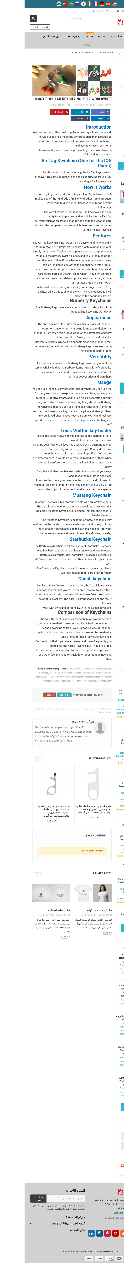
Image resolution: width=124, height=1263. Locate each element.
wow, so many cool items (99, 799)
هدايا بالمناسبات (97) (107, 145)
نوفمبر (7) (105, 556)
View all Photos (105, 449)
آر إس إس (99, 1233)
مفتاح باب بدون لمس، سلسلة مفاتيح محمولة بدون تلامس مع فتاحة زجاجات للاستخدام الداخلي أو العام (69, 809)
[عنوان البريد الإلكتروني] (41, 1198)
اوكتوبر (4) (105, 560)
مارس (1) (105, 487)
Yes (40, 695)
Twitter (56, 112)
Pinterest (34, 112)
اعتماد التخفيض (14, 1199)
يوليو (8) (106, 581)
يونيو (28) (105, 585)
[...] (78, 1203)
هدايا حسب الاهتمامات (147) (106, 154)
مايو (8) (106, 526)
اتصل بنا (75, 11)
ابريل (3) (106, 530)
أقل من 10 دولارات (36, 708)
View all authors (105, 1107)
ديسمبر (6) (105, 552)
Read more (111, 262)
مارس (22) (105, 594)
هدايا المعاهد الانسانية (35, 910)
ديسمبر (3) (105, 509)
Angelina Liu (99, 1018)
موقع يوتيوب (91, 1233)
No (25, 695)
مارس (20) (105, 534)
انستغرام (75, 1233)
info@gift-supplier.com (91, 1218)
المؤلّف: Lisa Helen (57, 722)
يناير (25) (106, 602)
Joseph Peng (99, 1049)
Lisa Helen (99, 956)
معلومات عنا (88, 11)
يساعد (66, 11)
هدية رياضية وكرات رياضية (105, 1146)
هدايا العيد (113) (105, 117)
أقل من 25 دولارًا (18, 708)
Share (76, 112)
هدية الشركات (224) (107, 109)
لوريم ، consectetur (106, 1136)
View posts (99, 971)
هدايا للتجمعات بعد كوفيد (75, 910)
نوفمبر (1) (105, 513)
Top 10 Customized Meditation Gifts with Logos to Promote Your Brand (107, 215)
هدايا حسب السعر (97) (108, 135)
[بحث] (33, 18)
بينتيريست (83, 1233)
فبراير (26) (105, 598)
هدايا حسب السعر (54, 708)
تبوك (100, 11)
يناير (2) (106, 496)
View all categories (103, 166)
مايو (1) (106, 589)
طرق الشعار (112, 11)
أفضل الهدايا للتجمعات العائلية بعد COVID (107, 329)
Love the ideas (99, 848)
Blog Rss (105, 1165)
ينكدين (67, 1233)
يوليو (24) (105, 657)
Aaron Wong (99, 1079)
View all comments (105, 928)
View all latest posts (105, 274)
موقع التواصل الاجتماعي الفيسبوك (115, 1233)
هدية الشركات (69, 708)
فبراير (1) (106, 491)
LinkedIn (75, 119)
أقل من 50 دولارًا (79, 712)
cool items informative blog (96, 754)
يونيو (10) (105, 522)
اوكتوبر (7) (105, 517)
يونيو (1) (106, 661)
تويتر (107, 1233)
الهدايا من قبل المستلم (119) (107, 125)
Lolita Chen (99, 987)
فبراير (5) (106, 538)
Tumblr (56, 119)
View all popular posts (106, 388)
